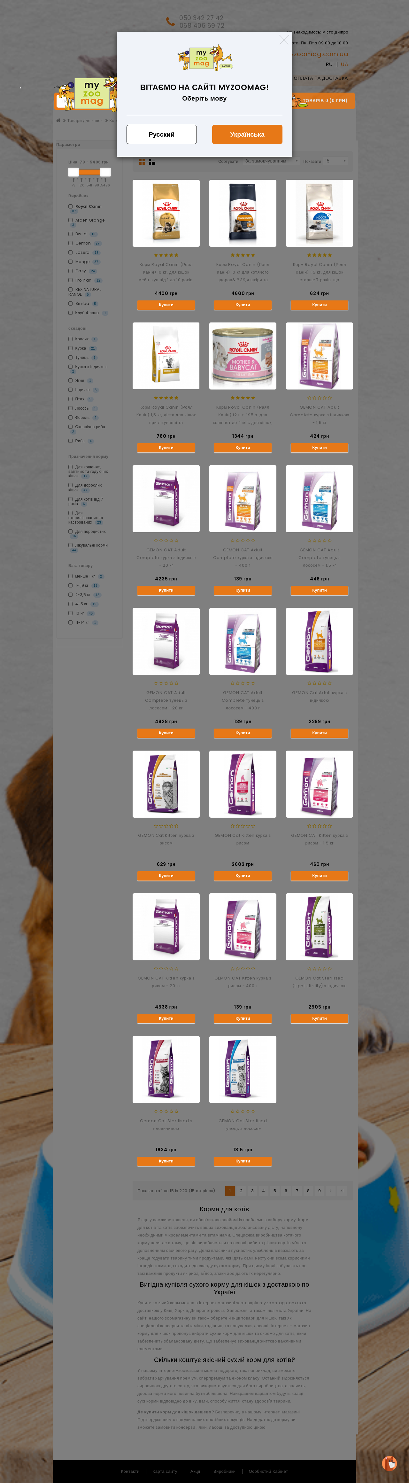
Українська (247, 134)
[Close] (284, 39)
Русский (161, 134)
